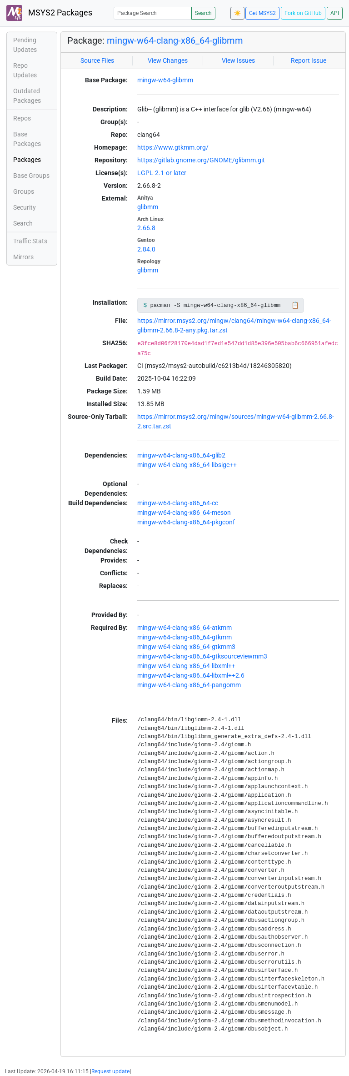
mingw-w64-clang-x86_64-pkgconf (186, 522)
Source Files (97, 60)
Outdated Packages (27, 95)
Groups (23, 191)
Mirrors (23, 257)
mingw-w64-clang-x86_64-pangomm (189, 685)
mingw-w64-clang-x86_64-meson (184, 512)
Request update (110, 1071)
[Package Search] (153, 13)
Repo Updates (25, 70)
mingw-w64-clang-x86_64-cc (177, 503)
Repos (22, 118)
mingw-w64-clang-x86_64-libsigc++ (187, 464)
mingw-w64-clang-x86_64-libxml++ (186, 665)
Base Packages (27, 139)
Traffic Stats (30, 241)
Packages (27, 159)
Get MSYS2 (262, 13)
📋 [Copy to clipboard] (295, 305)
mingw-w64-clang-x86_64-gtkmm (184, 637)
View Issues (238, 60)
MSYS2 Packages (49, 13)
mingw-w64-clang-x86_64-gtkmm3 (186, 646)
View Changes (168, 60)
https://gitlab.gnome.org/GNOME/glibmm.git (201, 160)
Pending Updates (25, 44)
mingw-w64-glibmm (165, 80)
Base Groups (31, 175)
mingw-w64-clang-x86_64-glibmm (175, 40)
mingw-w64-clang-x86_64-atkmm (184, 627)
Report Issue (308, 60)
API (334, 13)
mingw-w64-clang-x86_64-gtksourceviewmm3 (202, 656)
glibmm (147, 207)
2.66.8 (146, 227)
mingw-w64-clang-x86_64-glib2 (181, 455)
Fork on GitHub (303, 13)
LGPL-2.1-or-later (161, 172)
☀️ (237, 13)
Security (24, 207)
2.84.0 (146, 249)
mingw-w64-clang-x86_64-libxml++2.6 (190, 675)
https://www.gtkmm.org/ (173, 147)
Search (203, 13)
